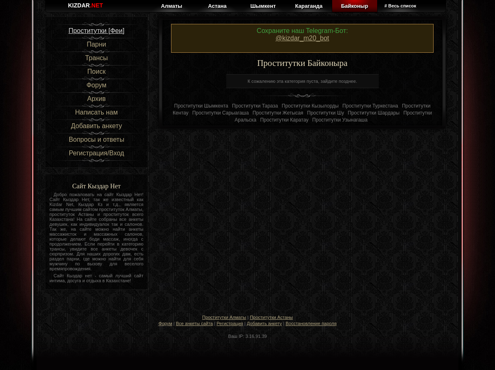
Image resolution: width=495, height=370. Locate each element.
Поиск (96, 71)
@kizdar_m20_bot (302, 38)
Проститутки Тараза (255, 106)
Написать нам (96, 112)
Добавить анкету (96, 125)
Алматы (171, 6)
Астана (217, 6)
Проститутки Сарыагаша (220, 113)
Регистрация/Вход (96, 153)
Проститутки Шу (325, 113)
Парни (96, 44)
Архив (96, 98)
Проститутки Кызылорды (310, 106)
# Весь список (400, 5)
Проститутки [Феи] (96, 30)
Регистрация (229, 323)
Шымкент (263, 6)
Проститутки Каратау (284, 120)
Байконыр (354, 6)
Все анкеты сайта (194, 323)
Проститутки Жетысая (278, 113)
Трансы (96, 57)
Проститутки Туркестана (370, 106)
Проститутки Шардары (374, 113)
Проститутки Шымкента (201, 106)
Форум (97, 85)
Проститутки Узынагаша (340, 120)
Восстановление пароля (311, 323)
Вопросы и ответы (96, 139)
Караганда (308, 6)
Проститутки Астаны (271, 317)
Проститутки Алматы (224, 317)
